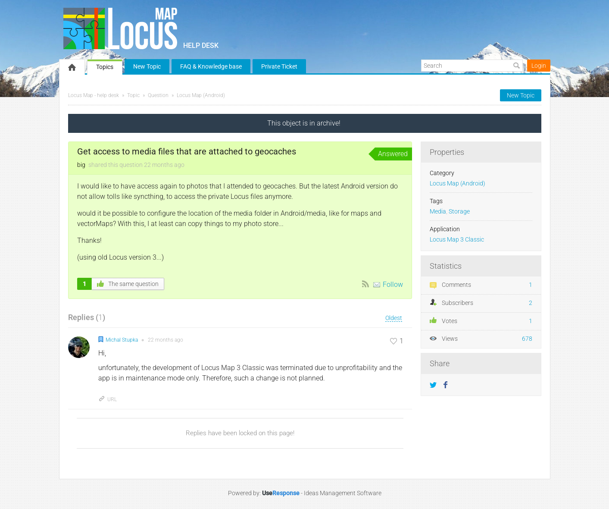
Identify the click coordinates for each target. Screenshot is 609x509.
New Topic (147, 66)
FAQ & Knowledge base (211, 66)
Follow (393, 284)
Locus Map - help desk (93, 95)
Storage (459, 211)
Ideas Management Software (342, 493)
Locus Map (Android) (201, 95)
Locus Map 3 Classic (457, 239)
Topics (104, 66)
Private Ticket (279, 66)
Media (438, 211)
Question (158, 95)
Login (538, 65)
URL (107, 399)
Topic (133, 95)
